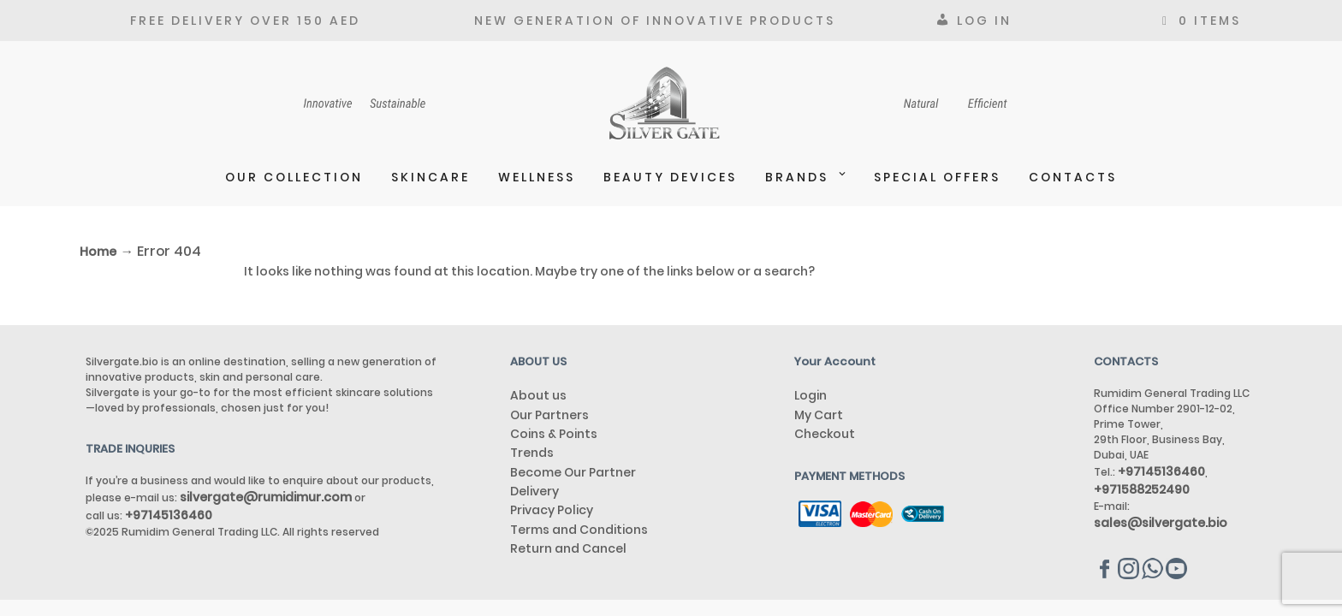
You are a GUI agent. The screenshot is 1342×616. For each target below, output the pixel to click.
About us (538, 395)
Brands (796, 177)
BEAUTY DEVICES (670, 177)
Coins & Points (553, 433)
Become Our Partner (573, 472)
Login (810, 395)
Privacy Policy (551, 509)
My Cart (818, 415)
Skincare (430, 177)
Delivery (534, 491)
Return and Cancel (568, 548)
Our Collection (294, 177)
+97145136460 (168, 515)
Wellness (536, 177)
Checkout (824, 433)
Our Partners (549, 415)
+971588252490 (1142, 489)
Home (98, 251)
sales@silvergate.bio (1160, 522)
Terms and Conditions (579, 529)
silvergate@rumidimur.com (266, 497)
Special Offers (937, 177)
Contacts (1073, 177)
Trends (532, 452)
